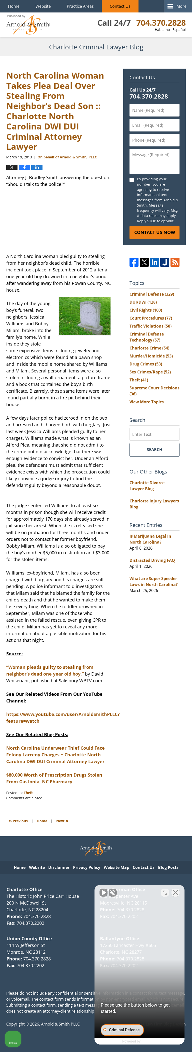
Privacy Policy (86, 867)
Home (14, 6)
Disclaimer (59, 867)
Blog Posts (168, 867)
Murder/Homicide (151, 356)
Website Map (116, 867)
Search (154, 449)
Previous (18, 820)
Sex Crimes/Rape (150, 372)
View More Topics (147, 402)
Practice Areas (80, 6)
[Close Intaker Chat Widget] (176, 893)
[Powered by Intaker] (149, 1041)
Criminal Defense (152, 294)
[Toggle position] (165, 893)
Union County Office (29, 938)
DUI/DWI (143, 302)
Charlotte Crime (149, 348)
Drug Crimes (146, 364)
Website (43, 6)
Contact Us (120, 6)
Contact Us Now (154, 232)
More (181, 6)
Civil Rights (146, 310)
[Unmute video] (104, 893)
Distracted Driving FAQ (152, 560)
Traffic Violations (151, 326)
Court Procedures (151, 318)
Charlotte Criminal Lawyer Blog (28, 25)
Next (62, 820)
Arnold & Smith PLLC (60, 1024)
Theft (28, 792)
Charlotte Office (24, 889)
